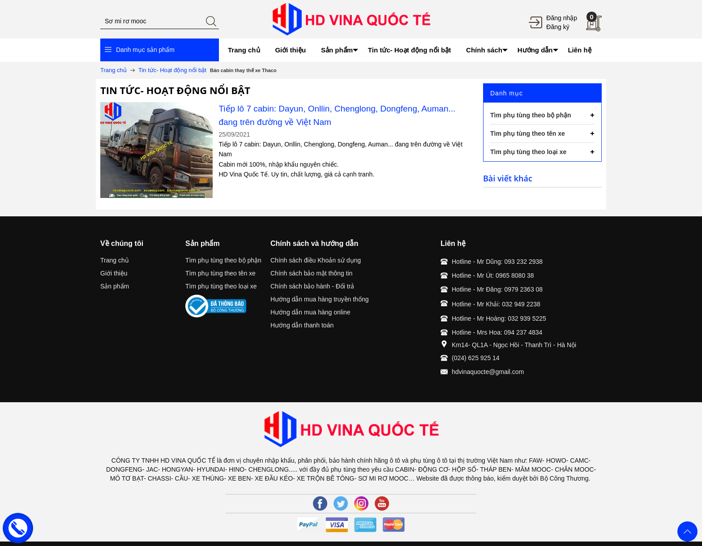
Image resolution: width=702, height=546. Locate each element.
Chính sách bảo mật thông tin (311, 273)
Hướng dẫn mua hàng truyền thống (319, 299)
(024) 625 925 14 (476, 357)
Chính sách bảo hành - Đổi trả (312, 286)
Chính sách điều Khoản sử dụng (315, 260)
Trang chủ (114, 260)
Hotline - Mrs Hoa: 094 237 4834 (497, 332)
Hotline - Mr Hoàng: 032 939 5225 (499, 318)
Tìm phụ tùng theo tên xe (220, 273)
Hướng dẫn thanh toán (302, 325)
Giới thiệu (114, 273)
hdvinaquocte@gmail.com (488, 371)
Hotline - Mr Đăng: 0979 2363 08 (497, 289)
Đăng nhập (561, 17)
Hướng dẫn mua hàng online (310, 312)
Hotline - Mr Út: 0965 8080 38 (493, 275)
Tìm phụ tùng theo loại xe (221, 286)
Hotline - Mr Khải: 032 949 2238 (496, 304)
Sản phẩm (114, 286)
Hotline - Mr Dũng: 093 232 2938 (497, 261)
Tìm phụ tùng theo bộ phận (223, 260)
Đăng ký (557, 26)
